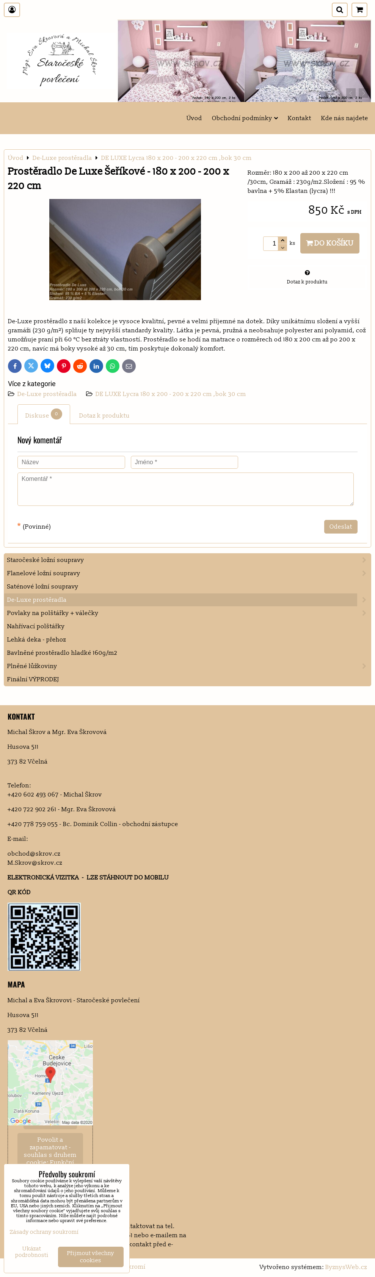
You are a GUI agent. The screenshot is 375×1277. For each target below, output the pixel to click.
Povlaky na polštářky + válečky (189, 613)
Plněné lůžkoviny (189, 666)
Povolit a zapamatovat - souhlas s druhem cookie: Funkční (50, 1151)
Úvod (194, 118)
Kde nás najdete (344, 118)
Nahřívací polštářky (36, 626)
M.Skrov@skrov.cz (35, 863)
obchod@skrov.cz (34, 854)
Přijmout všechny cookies (90, 1257)
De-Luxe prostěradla (47, 394)
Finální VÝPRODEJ (33, 679)
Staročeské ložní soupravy (189, 560)
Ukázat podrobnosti (32, 1252)
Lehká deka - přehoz (36, 639)
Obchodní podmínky (245, 118)
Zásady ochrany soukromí (44, 1232)
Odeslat (340, 527)
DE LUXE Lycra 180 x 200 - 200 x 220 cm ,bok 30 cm (171, 394)
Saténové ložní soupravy (42, 586)
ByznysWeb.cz (346, 1267)
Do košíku (330, 243)
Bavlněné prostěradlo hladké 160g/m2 (62, 653)
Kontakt (299, 118)
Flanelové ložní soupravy (189, 573)
